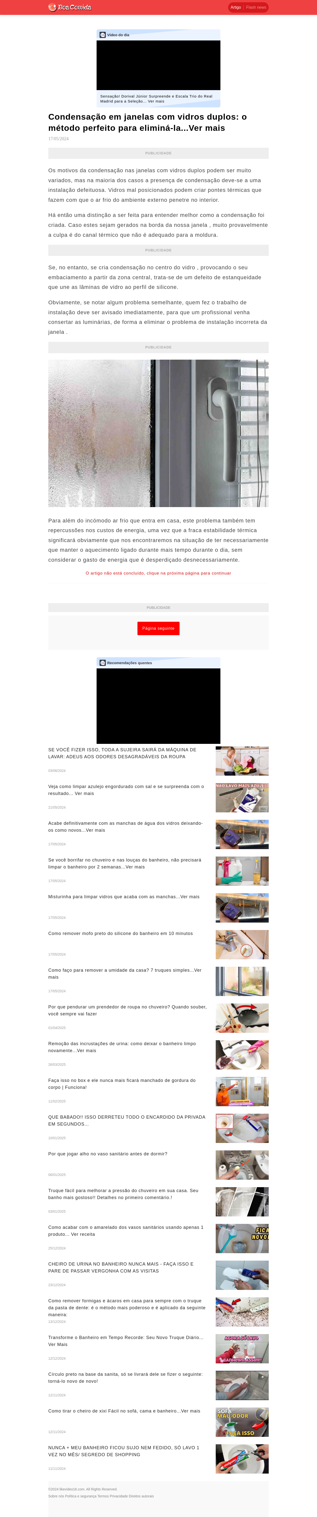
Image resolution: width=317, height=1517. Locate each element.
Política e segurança (81, 1496)
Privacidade (119, 1496)
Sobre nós (56, 1496)
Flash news (256, 7)
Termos (103, 1496)
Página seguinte (158, 628)
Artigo (236, 7)
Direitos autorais (141, 1496)
